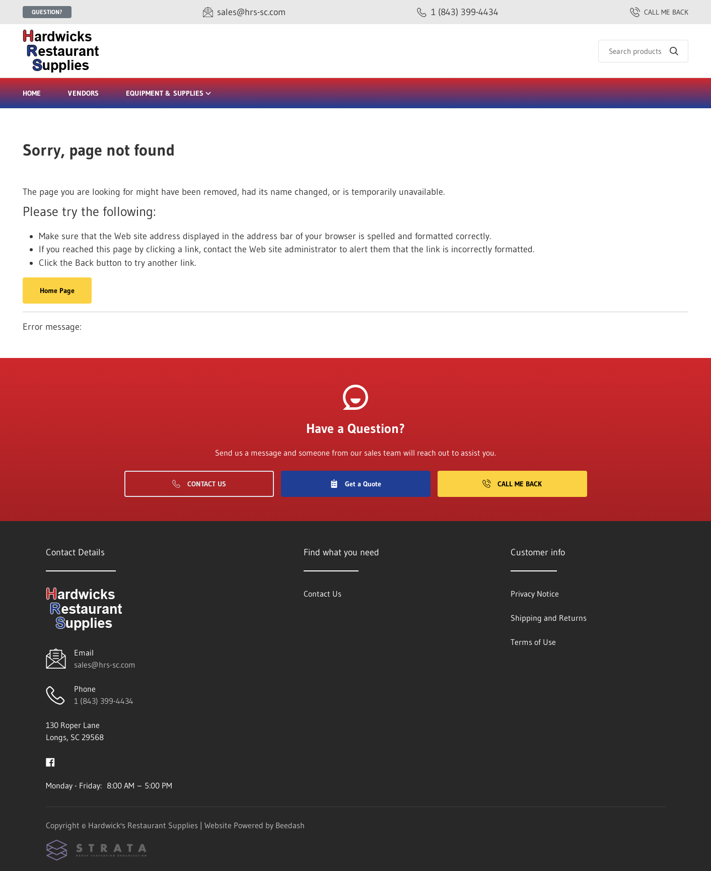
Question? (47, 12)
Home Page (57, 290)
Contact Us (199, 483)
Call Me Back (512, 483)
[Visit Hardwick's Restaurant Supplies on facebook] (50, 761)
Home (32, 93)
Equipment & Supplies (169, 93)
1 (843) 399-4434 (103, 701)
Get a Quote (355, 483)
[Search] (643, 51)
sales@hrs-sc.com (104, 665)
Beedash (290, 825)
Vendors (83, 93)
